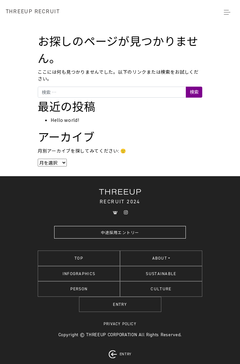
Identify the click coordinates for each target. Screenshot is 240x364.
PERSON (79, 289)
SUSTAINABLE (161, 273)
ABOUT (159, 258)
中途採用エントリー (120, 232)
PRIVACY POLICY (120, 324)
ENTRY (120, 304)
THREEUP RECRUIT (33, 11)
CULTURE (161, 289)
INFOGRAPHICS (79, 273)
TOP (79, 258)
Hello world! (65, 120)
